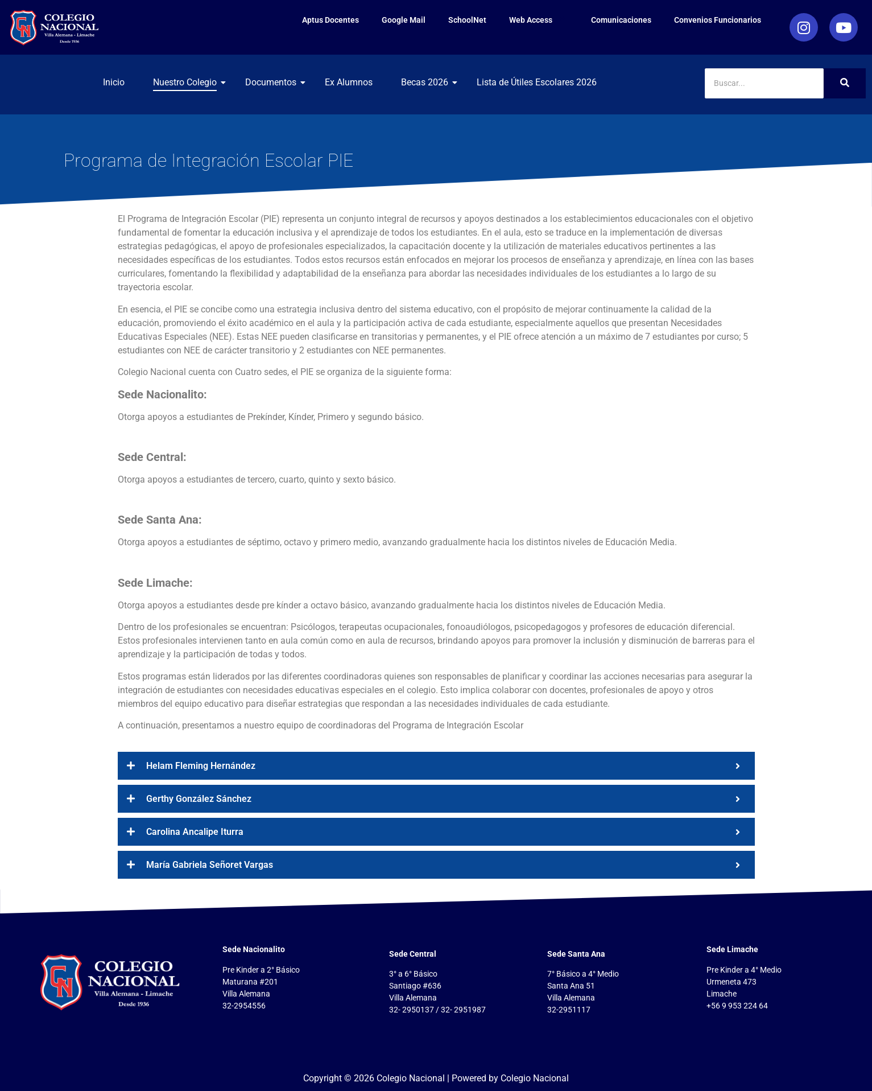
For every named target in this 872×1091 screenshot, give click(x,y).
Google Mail (403, 19)
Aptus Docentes (330, 19)
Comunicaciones (621, 19)
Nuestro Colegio (189, 82)
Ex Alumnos (349, 82)
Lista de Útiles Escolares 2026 (537, 82)
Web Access (538, 19)
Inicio (114, 82)
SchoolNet (467, 19)
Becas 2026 (429, 82)
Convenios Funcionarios (717, 19)
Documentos (275, 82)
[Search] (764, 83)
